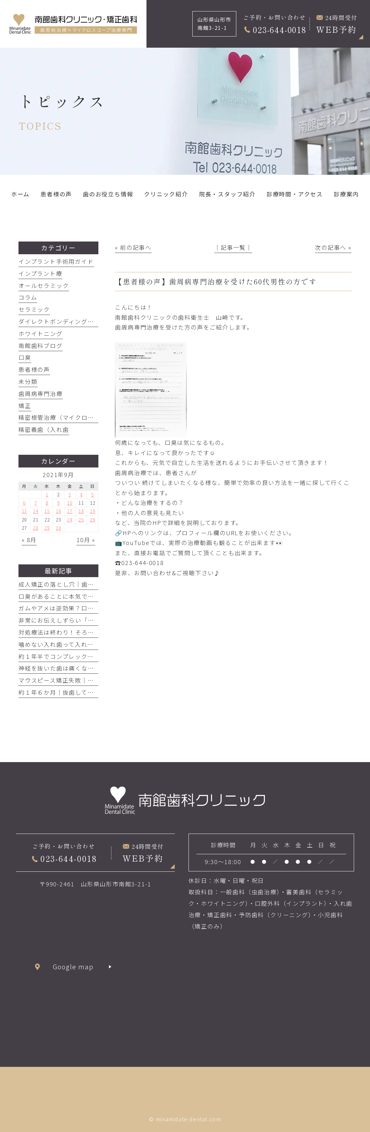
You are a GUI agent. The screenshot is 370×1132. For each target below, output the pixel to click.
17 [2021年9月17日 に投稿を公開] (70, 511)
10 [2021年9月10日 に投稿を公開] (70, 503)
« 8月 (29, 539)
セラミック (34, 309)
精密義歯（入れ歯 (43, 429)
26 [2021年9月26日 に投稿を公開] (93, 519)
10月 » (85, 539)
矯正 (24, 405)
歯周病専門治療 (40, 393)
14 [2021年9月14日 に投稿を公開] (36, 511)
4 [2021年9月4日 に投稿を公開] (81, 494)
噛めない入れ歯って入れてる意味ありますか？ (84, 644)
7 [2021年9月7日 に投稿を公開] (35, 503)
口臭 (24, 357)
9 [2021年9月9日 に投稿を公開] (58, 503)
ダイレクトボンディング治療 (59, 321)
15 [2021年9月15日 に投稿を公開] (47, 511)
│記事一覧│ (233, 247)
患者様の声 (34, 369)
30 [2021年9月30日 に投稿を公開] (58, 528)
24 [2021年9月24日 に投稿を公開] (70, 519)
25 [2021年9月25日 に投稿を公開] (81, 519)
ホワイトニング (40, 333)
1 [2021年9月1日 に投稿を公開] (47, 494)
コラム (27, 297)
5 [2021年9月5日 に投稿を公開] (92, 494)
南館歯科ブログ (40, 345)
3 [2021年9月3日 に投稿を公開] (69, 494)
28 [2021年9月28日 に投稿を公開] (36, 528)
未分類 (27, 381)
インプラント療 (40, 273)
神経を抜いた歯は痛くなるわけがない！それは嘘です (94, 668)
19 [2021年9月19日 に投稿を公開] (93, 511)
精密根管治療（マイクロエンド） (65, 417)
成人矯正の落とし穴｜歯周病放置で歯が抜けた (84, 584)
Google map (73, 966)
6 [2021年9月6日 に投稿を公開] (24, 503)
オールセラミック (43, 285)
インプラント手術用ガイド (56, 261)
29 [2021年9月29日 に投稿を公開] (47, 528)
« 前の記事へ (133, 247)
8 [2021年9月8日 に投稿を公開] (47, 503)
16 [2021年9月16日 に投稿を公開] (58, 511)
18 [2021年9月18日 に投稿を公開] (81, 511)
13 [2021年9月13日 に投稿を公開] (24, 511)
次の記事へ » (333, 247)
